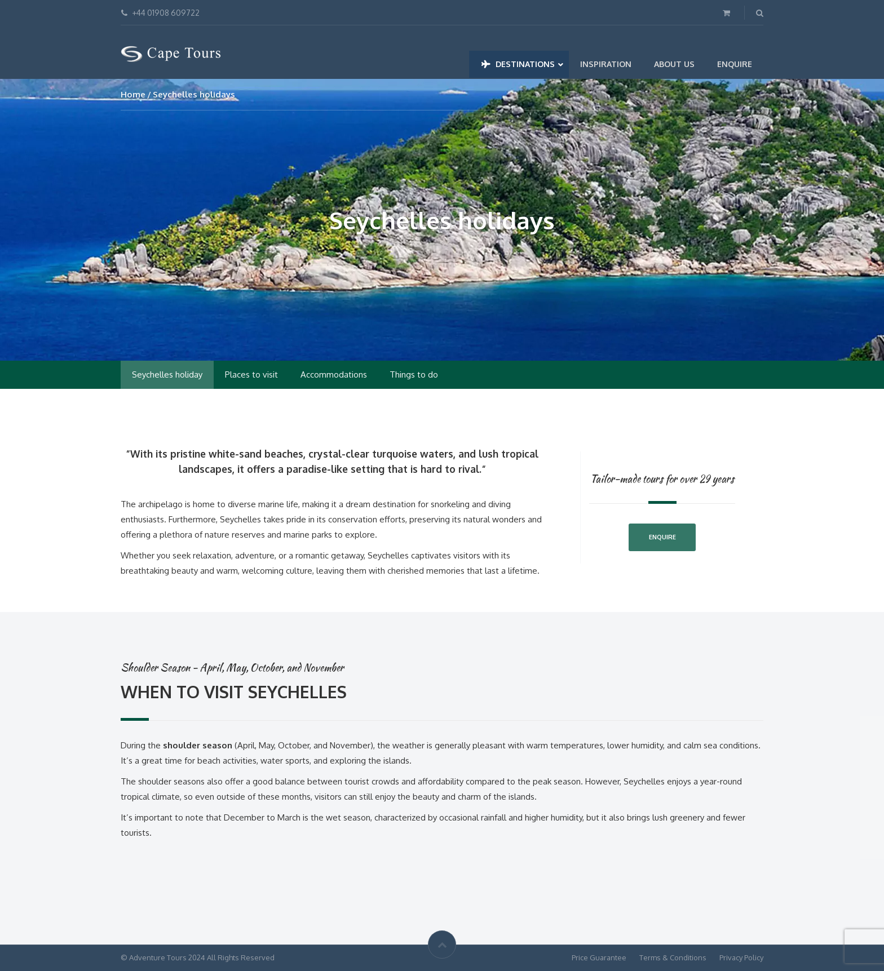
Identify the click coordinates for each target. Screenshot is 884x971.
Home (133, 94)
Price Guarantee (599, 957)
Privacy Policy (741, 957)
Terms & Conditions (672, 957)
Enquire (662, 537)
